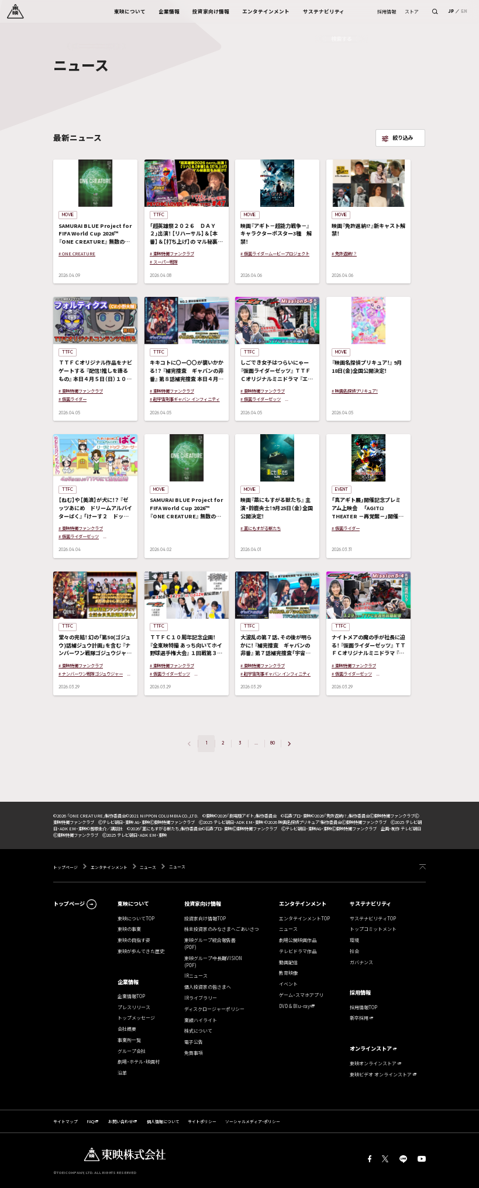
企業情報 (128, 982)
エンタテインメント (109, 867)
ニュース (148, 867)
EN (464, 11)
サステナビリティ (370, 903)
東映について (133, 903)
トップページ (66, 867)
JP (451, 11)
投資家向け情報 (202, 903)
